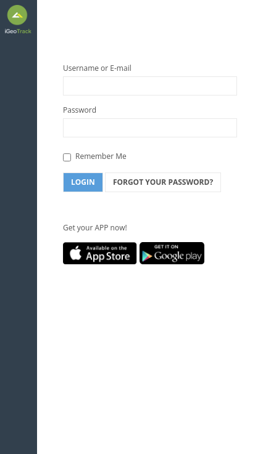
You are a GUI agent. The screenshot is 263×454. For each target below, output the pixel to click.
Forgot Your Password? (163, 182)
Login (83, 182)
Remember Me (95, 156)
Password (79, 110)
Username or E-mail (97, 68)
